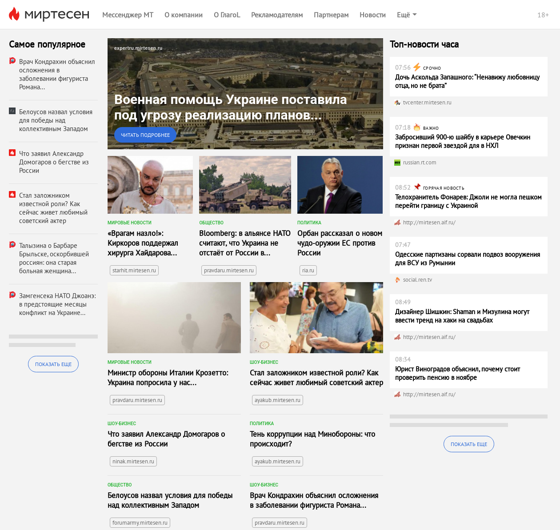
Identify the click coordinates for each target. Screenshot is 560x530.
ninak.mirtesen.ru (133, 461)
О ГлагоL (227, 14)
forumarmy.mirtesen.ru (140, 522)
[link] (245, 93)
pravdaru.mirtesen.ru (229, 270)
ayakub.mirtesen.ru (277, 400)
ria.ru (308, 270)
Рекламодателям (277, 14)
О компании (183, 14)
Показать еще (53, 364)
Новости (373, 14)
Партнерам (331, 14)
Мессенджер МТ (127, 14)
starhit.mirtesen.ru (134, 270)
